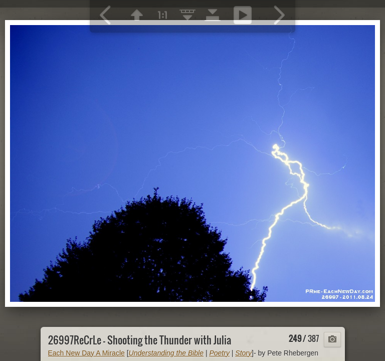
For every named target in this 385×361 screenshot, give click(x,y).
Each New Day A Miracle (86, 353)
